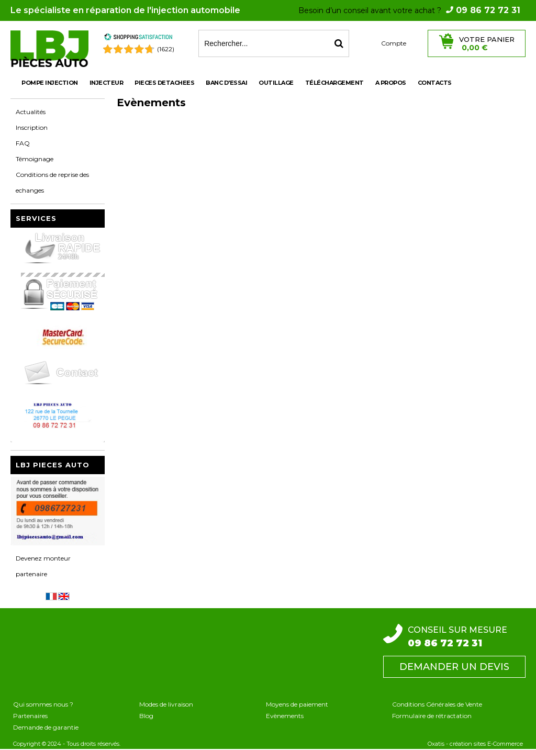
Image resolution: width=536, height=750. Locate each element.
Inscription (32, 127)
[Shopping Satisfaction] (138, 38)
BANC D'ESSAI (226, 82)
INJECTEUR (107, 82)
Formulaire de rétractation (432, 716)
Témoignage (34, 159)
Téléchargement (334, 82)
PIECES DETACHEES (164, 82)
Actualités (31, 112)
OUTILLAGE (276, 82)
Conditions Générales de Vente (437, 704)
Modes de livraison (166, 704)
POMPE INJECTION (49, 82)
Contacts (435, 82)
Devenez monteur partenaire (43, 566)
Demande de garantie (46, 727)
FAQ (23, 143)
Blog (146, 716)
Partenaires (30, 716)
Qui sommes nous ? (43, 704)
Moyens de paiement (297, 704)
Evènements (285, 716)
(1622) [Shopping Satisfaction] (165, 49)
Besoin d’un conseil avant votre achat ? (409, 10)
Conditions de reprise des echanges (52, 182)
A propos (390, 82)
